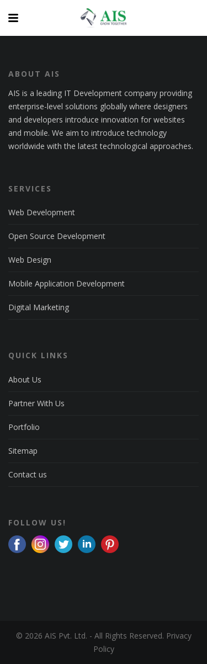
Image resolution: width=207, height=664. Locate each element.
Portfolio (24, 427)
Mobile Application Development (66, 283)
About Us (24, 379)
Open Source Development (56, 236)
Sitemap (23, 450)
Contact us (27, 474)
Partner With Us (36, 403)
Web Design (29, 259)
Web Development (41, 212)
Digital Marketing (38, 307)
